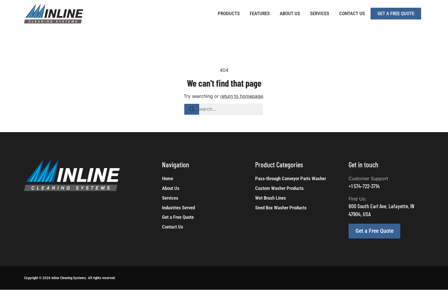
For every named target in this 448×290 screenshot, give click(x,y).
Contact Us (352, 13)
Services (319, 13)
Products (229, 13)
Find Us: (357, 199)
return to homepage (241, 96)
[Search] (191, 109)
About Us (290, 13)
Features (260, 13)
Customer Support (368, 178)
